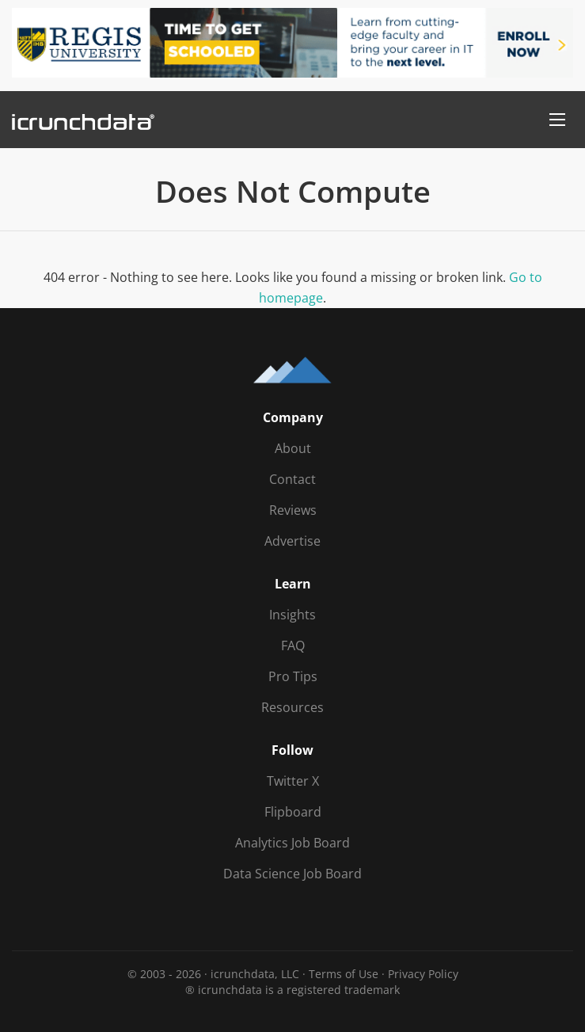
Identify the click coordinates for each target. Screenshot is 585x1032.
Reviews (293, 510)
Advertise (292, 541)
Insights (292, 614)
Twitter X (293, 781)
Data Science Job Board (292, 873)
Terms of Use (343, 973)
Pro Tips (292, 676)
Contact (292, 479)
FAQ (293, 645)
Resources (292, 707)
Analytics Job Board (292, 842)
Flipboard (292, 812)
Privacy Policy (423, 973)
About (293, 448)
